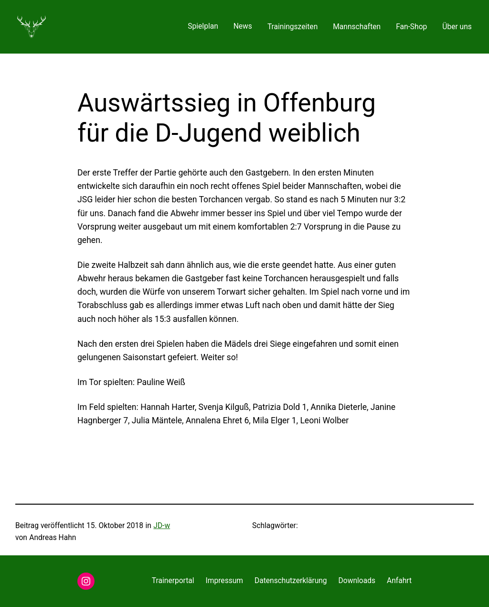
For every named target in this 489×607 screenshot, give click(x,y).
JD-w (161, 525)
